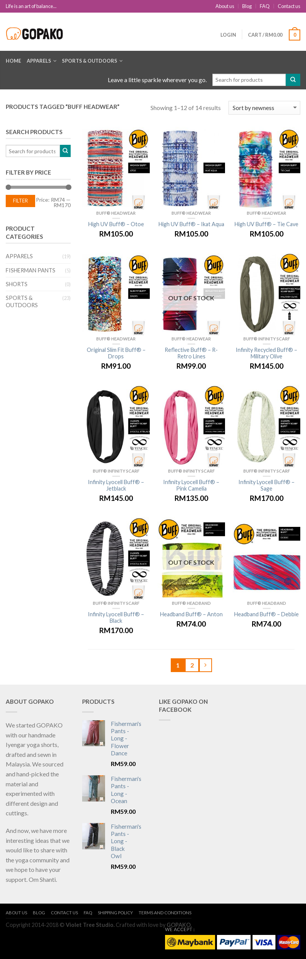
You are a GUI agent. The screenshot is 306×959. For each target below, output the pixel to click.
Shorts (17, 284)
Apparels (39, 61)
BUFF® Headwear (116, 213)
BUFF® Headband (191, 603)
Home (13, 61)
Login (228, 35)
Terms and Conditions (165, 912)
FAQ (265, 6)
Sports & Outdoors (89, 61)
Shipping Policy (115, 912)
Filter (20, 201)
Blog (247, 6)
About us (224, 6)
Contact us (289, 6)
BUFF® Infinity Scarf (266, 338)
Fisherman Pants (30, 270)
